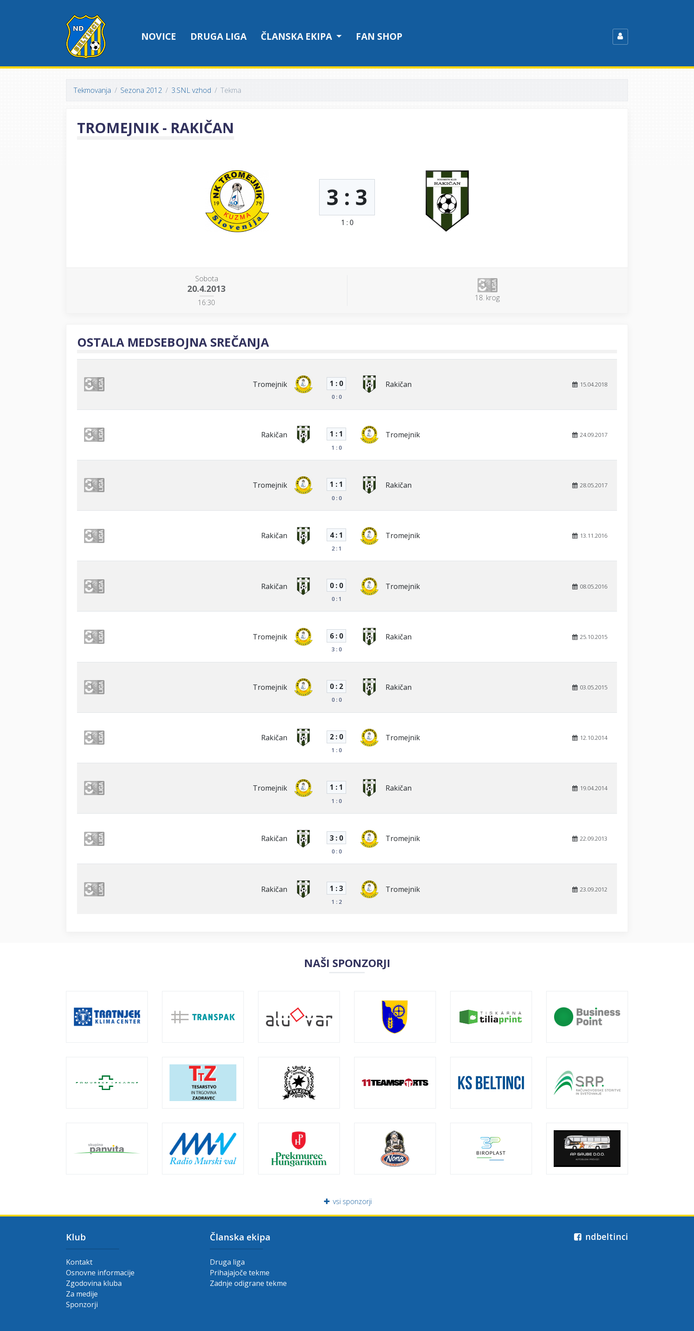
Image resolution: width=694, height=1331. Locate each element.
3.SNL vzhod (191, 90)
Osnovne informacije (100, 1272)
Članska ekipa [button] (297, 36)
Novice (158, 36)
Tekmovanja (92, 90)
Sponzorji (82, 1304)
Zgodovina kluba (94, 1283)
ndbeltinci (600, 1237)
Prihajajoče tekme (240, 1272)
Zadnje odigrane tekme (248, 1283)
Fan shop (379, 36)
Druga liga (218, 36)
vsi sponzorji (347, 1201)
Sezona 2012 (141, 90)
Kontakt (79, 1262)
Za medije (82, 1294)
